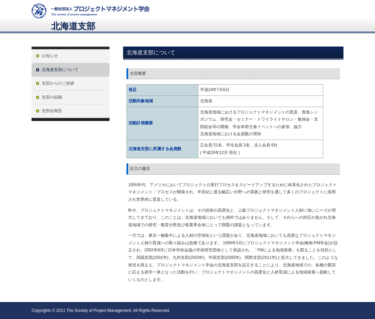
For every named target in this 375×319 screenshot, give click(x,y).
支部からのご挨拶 (58, 83)
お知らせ (50, 55)
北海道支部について (60, 69)
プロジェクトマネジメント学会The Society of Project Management (91, 9)
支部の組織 (52, 97)
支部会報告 (52, 110)
